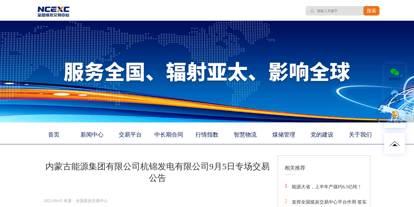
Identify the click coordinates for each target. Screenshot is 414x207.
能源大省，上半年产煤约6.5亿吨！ (327, 186)
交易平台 (130, 134)
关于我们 (360, 134)
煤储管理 (283, 134)
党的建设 (322, 134)
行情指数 (206, 134)
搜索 (371, 11)
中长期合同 (168, 134)
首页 (54, 134)
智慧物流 (245, 134)
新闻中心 (91, 134)
